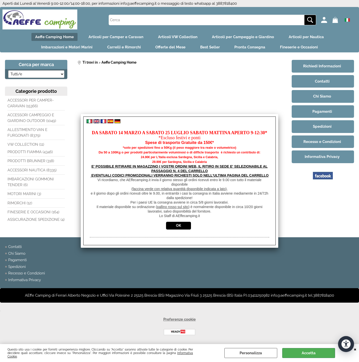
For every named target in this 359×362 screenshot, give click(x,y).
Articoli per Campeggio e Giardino (243, 37)
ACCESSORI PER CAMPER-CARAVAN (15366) (30, 104)
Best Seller (210, 47)
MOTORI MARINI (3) (24, 194)
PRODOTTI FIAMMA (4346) (30, 152)
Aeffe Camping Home (54, 37)
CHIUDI (355, 349)
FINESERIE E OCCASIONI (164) (33, 212)
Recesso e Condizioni (26, 273)
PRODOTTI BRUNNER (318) (30, 161)
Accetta (309, 353)
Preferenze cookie (179, 320)
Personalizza (251, 353)
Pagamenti (17, 260)
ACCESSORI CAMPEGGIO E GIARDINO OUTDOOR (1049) (31, 118)
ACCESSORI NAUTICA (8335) (32, 170)
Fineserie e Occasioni (300, 47)
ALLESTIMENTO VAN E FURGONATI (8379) (27, 133)
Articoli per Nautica (307, 37)
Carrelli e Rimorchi (123, 47)
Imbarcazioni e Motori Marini (66, 47)
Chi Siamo (16, 254)
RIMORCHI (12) (19, 203)
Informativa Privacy (24, 280)
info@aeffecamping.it (138, 3)
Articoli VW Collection (177, 37)
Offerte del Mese (170, 47)
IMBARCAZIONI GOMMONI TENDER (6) (30, 182)
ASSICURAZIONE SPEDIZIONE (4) (36, 220)
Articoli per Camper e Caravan (115, 37)
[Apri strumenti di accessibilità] (346, 344)
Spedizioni (17, 267)
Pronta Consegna (250, 47)
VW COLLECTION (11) (25, 145)
